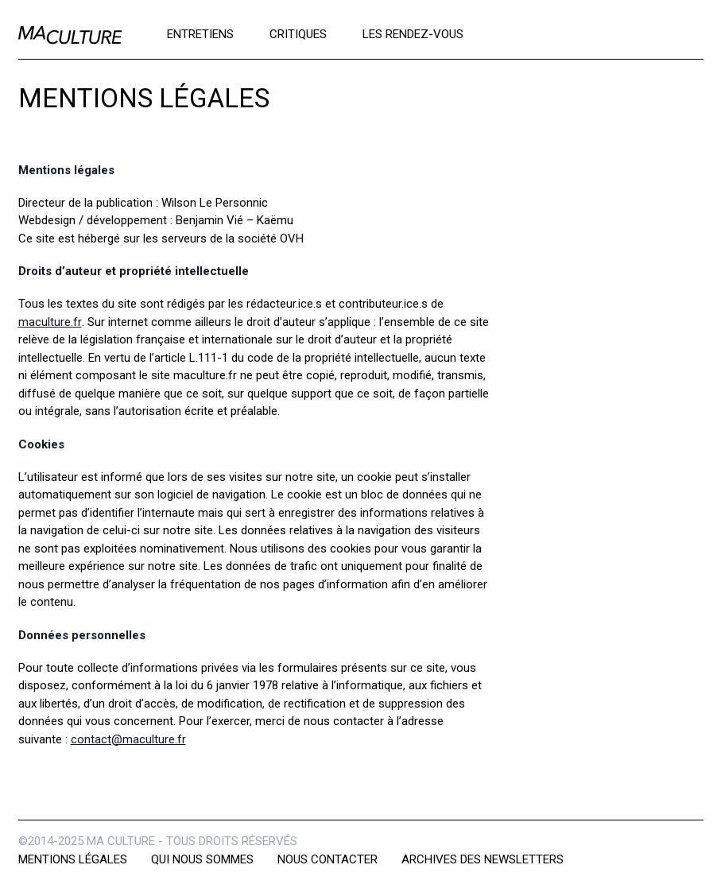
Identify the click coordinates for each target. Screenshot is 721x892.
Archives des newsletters (482, 859)
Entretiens (200, 33)
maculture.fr (50, 322)
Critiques (298, 33)
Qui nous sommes (202, 859)
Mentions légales (72, 859)
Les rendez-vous (412, 33)
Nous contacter (327, 859)
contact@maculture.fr (128, 739)
